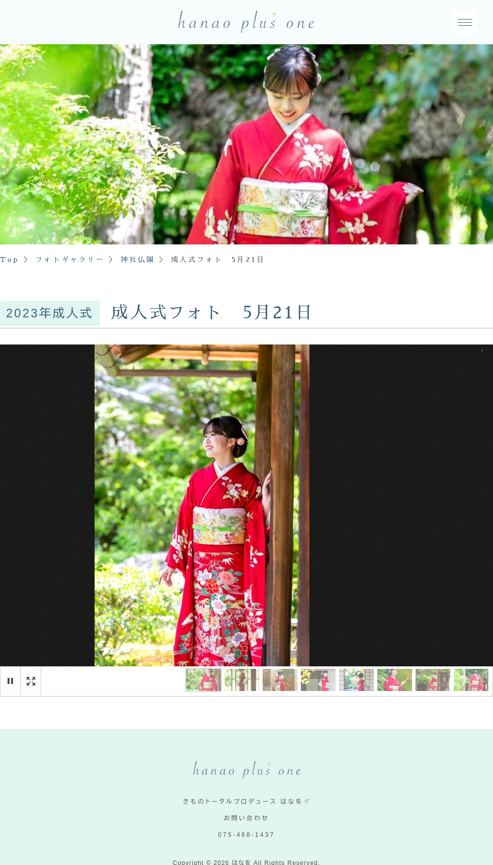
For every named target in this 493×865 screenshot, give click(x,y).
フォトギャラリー (70, 259)
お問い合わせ (247, 818)
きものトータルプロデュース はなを (243, 801)
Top (10, 259)
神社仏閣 (137, 259)
